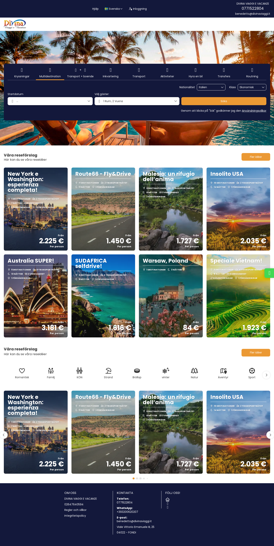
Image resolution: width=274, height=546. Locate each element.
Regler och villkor (75, 510)
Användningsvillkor (254, 111)
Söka (224, 101)
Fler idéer (256, 157)
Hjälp (95, 9)
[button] (266, 375)
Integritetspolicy (75, 516)
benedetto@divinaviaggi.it (252, 14)
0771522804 (253, 8)
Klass (232, 87)
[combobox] (208, 87)
